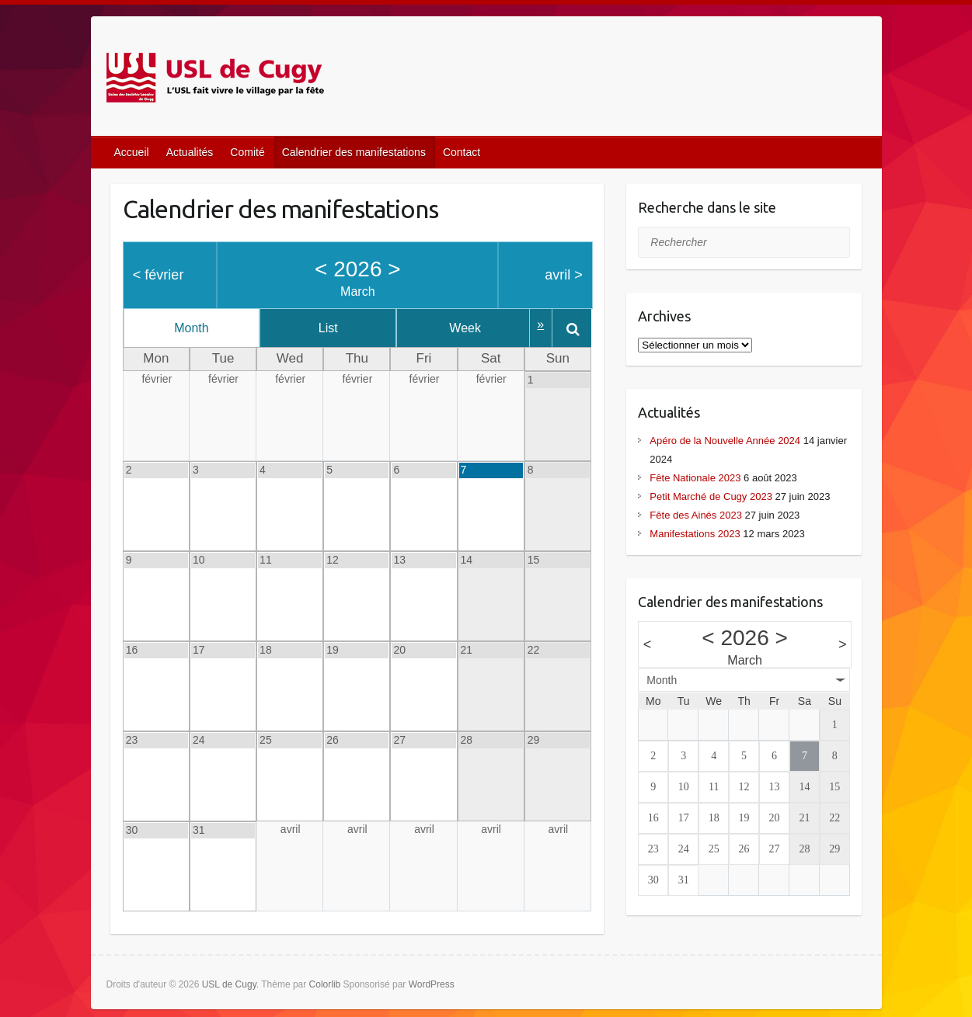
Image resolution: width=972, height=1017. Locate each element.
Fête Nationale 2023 (695, 478)
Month (195, 328)
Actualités (190, 152)
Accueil (131, 152)
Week (484, 328)
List (340, 328)
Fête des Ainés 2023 (696, 515)
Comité (247, 152)
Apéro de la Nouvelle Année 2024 (725, 440)
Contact (461, 152)
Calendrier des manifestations (354, 152)
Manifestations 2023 (695, 534)
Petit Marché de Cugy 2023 (711, 496)
